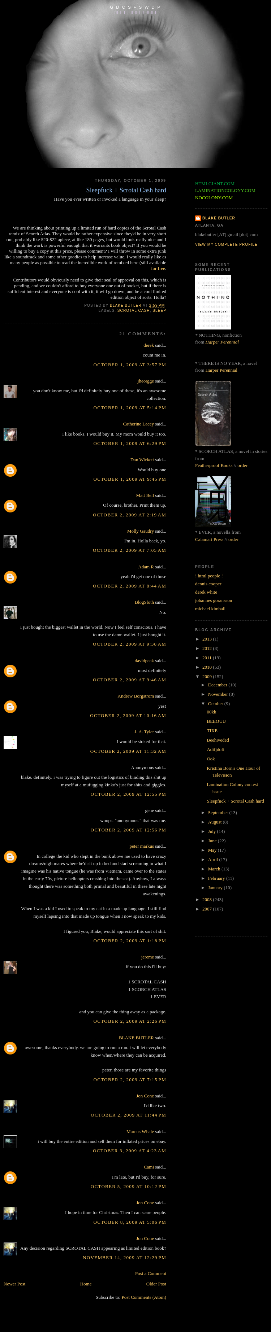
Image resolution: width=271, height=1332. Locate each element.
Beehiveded (218, 740)
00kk (211, 712)
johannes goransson (213, 600)
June (213, 840)
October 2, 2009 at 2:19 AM (129, 514)
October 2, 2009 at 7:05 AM (129, 550)
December (218, 684)
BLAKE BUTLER (136, 1037)
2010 (207, 667)
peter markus (142, 846)
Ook (211, 758)
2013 (207, 639)
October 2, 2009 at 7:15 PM (130, 1079)
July (212, 831)
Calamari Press (209, 539)
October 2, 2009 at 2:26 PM (130, 1021)
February (217, 878)
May (213, 850)
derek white (206, 592)
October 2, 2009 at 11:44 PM (128, 1115)
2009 (207, 676)
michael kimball (210, 608)
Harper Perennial (222, 342)
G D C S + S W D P (135, 7)
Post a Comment (150, 1273)
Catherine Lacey (138, 424)
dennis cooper (208, 583)
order (242, 465)
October (216, 703)
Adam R (146, 566)
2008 (207, 899)
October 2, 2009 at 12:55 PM (128, 794)
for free (158, 268)
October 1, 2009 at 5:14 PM (130, 407)
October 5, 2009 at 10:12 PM (128, 1186)
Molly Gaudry (140, 531)
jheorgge (146, 381)
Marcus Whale (140, 1131)
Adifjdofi (215, 749)
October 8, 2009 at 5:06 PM (130, 1222)
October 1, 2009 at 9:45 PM (130, 479)
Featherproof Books (214, 465)
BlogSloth (144, 602)
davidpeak (144, 660)
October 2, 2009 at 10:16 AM (128, 715)
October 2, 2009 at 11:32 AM (128, 751)
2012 (207, 648)
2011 (207, 657)
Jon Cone (145, 1096)
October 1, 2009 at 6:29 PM (130, 443)
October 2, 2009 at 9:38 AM (129, 644)
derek (148, 345)
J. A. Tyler (144, 731)
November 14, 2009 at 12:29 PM (124, 1257)
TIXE (212, 730)
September (218, 812)
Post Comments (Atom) (143, 1297)
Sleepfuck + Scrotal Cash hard (235, 801)
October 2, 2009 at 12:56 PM (128, 830)
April (213, 859)
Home (86, 1284)
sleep (159, 311)
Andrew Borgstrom (136, 696)
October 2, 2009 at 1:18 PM (130, 940)
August (215, 822)
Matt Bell (145, 495)
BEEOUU (216, 721)
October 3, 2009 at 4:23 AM (129, 1150)
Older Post (156, 1284)
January (216, 887)
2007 (207, 909)
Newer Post (14, 1284)
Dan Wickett (142, 459)
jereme (147, 957)
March (214, 869)
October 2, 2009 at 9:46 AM (129, 679)
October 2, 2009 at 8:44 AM (129, 586)
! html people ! (209, 575)
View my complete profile (226, 244)
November (218, 694)
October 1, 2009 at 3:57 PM (130, 364)
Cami (149, 1167)
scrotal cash (133, 311)
